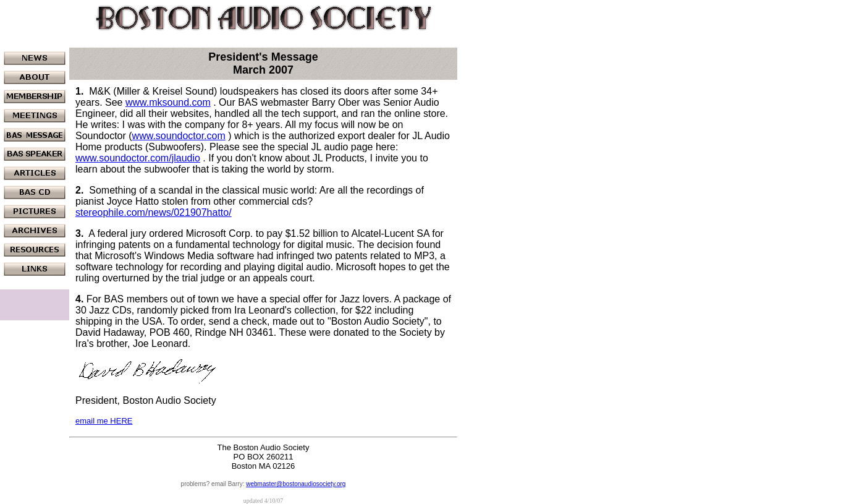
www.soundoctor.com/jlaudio (137, 158)
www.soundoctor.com (179, 135)
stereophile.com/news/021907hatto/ (153, 212)
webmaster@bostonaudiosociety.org (295, 484)
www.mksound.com (168, 102)
